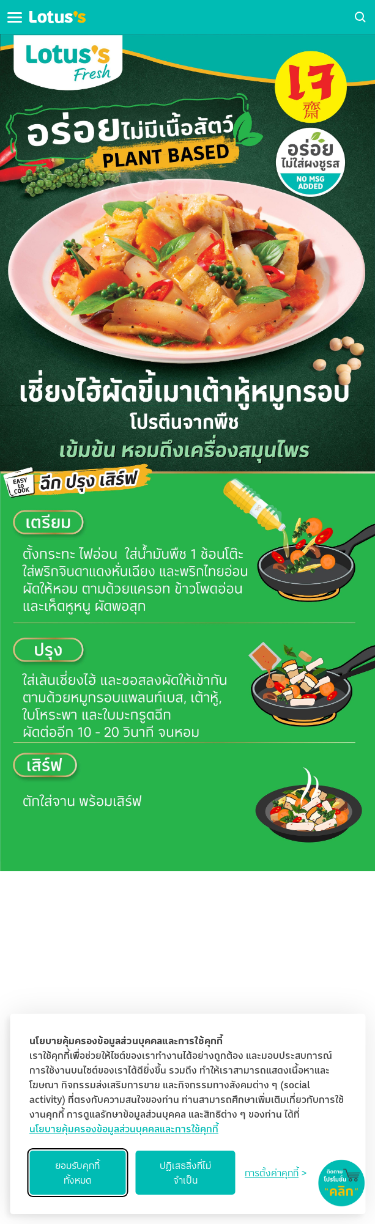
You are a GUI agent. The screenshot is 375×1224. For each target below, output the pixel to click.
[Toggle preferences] (275, 1173)
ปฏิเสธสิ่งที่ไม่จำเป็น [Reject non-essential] (185, 1172)
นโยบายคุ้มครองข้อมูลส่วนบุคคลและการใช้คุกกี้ (123, 1128)
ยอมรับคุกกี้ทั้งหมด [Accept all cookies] (77, 1172)
